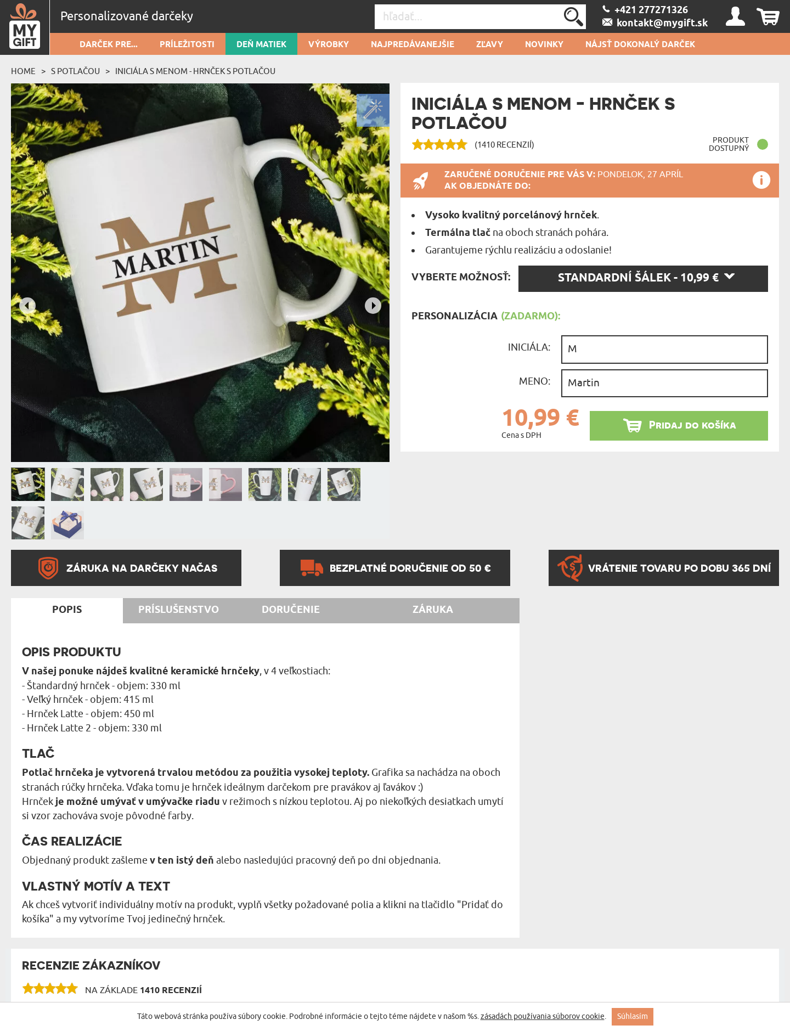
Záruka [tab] (433, 610)
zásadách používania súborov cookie (543, 1016)
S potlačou (75, 71)
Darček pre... (109, 45)
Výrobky (328, 45)
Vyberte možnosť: (460, 277)
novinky (544, 45)
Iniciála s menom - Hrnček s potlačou (195, 71)
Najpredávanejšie (412, 45)
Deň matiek (261, 45)
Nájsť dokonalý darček (640, 45)
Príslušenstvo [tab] (178, 610)
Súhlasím (632, 1016)
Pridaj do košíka (692, 425)
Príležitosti (187, 45)
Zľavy (489, 45)
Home (23, 71)
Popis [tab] (67, 610)
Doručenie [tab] (291, 610)
